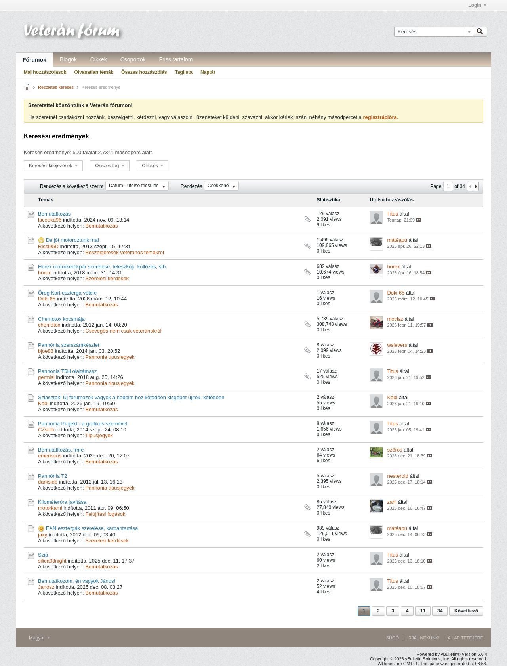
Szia (43, 555)
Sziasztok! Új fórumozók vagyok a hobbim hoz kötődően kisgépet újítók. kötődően (131, 397)
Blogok (68, 59)
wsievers (397, 345)
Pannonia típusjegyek (109, 357)
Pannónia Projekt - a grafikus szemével (82, 424)
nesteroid (397, 476)
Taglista (183, 72)
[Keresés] (433, 32)
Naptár (207, 72)
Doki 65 (46, 299)
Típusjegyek (99, 435)
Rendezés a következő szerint (71, 186)
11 (422, 611)
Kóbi (43, 403)
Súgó (392, 637)
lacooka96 (49, 220)
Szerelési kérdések (107, 278)
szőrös (394, 450)
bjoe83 (45, 351)
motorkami (50, 508)
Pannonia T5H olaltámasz (67, 371)
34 (439, 611)
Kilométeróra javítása (62, 502)
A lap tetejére (465, 637)
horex (44, 273)
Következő (466, 611)
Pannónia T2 (52, 476)
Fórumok (34, 60)
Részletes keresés (56, 87)
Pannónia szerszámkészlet (68, 345)
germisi (46, 377)
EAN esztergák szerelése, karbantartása (92, 528)
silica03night (52, 561)
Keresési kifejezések (53, 165)
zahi (391, 502)
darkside (47, 482)
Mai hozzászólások (45, 72)
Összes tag (109, 165)
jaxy (42, 535)
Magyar (39, 638)
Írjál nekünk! (423, 637)
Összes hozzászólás (144, 72)
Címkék (152, 165)
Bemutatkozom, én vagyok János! (76, 581)
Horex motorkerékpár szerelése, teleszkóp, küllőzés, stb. (102, 267)
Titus (392, 214)
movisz (395, 319)
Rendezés (191, 186)
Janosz (46, 587)
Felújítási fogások (105, 514)
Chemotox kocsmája (61, 319)
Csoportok (133, 59)
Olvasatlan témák (93, 72)
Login (477, 5)
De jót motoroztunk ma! (72, 240)
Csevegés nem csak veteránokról (123, 331)
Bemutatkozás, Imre (61, 450)
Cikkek (98, 59)
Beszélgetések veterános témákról (124, 252)
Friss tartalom (176, 59)
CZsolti (46, 430)
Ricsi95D (48, 246)
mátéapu (397, 240)
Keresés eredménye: (47, 152)
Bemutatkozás (54, 214)
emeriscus (49, 456)
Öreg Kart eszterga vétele (67, 293)
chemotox (49, 325)
